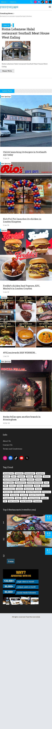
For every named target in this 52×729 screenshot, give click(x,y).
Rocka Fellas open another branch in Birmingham (22, 522)
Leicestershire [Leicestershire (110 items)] (9, 593)
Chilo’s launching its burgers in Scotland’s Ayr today (24, 257)
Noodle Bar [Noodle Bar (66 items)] (8, 596)
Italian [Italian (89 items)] (20, 590)
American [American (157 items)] (19, 577)
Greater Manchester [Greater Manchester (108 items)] (35, 586)
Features (4, 334)
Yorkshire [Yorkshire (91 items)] (37, 605)
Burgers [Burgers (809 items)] (6, 580)
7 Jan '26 (6, 262)
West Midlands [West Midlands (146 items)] (26, 605)
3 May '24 (6, 78)
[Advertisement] (26, 44)
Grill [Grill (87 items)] (46, 586)
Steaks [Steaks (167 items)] (18, 602)
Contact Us (13, 2)
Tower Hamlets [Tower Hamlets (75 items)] (34, 602)
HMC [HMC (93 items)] (5, 590)
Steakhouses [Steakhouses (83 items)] (8, 602)
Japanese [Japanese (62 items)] (28, 590)
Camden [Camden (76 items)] (21, 580)
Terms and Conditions (12, 553)
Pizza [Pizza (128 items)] (6, 599)
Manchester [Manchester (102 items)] (29, 593)
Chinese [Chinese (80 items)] (46, 580)
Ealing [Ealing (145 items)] (38, 583)
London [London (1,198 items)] (19, 593)
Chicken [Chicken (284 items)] (38, 580)
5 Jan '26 (6, 329)
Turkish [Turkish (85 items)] (45, 602)
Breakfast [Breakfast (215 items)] (40, 577)
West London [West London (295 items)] (13, 605)
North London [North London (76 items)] (19, 596)
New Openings (6, 200)
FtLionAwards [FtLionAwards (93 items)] (20, 586)
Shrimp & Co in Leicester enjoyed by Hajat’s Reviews (16, 16)
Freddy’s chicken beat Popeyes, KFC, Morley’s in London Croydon (21, 391)
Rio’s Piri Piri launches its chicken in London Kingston (22, 324)
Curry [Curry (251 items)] (23, 583)
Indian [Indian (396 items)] (12, 590)
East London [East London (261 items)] (8, 586)
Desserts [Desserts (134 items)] (30, 583)
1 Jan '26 (6, 460)
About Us (3, 2)
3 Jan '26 (6, 396)
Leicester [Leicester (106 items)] (45, 590)
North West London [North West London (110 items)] (33, 596)
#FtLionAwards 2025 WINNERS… (19, 456)
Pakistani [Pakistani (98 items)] (46, 596)
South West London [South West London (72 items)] (37, 599)
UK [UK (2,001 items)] (5, 605)
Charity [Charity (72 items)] (29, 580)
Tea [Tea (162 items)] (24, 602)
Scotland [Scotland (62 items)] (24, 599)
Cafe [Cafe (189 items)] (13, 580)
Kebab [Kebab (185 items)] (37, 590)
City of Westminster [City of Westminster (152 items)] (11, 583)
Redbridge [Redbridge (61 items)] (14, 599)
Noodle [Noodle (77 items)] (38, 593)
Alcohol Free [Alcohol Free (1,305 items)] (8, 577)
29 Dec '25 (6, 527)
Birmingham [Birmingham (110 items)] (29, 577)
